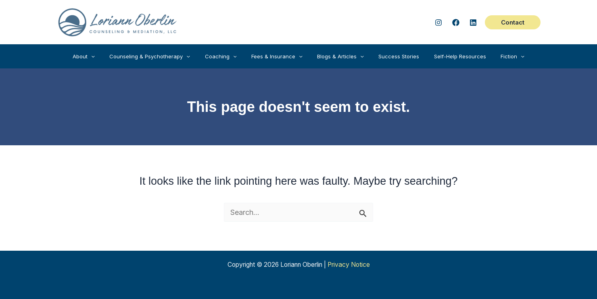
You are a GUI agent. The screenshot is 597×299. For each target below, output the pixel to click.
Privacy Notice (349, 264)
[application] (106, 56)
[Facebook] (455, 22)
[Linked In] (473, 22)
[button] (513, 22)
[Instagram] (438, 22)
